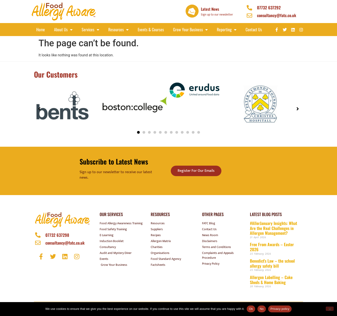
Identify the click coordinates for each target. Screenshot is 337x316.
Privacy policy (279, 309)
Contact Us (254, 29)
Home (40, 29)
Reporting (226, 29)
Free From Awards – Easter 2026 (272, 246)
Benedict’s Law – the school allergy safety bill (272, 263)
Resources (118, 29)
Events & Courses (151, 29)
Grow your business (190, 29)
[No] (330, 309)
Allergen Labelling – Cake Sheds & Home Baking (271, 279)
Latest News (210, 9)
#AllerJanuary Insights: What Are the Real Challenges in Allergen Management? (273, 228)
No (262, 309)
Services (90, 29)
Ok (251, 309)
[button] (138, 132)
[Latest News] (192, 11)
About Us (63, 29)
